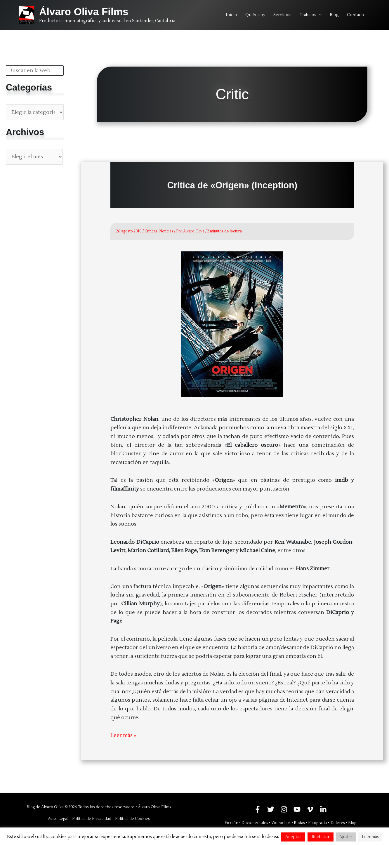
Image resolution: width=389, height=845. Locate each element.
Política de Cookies (132, 818)
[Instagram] (283, 809)
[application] (319, 15)
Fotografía (317, 822)
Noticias (166, 231)
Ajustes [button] (345, 836)
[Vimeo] (310, 809)
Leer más (370, 836)
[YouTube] (297, 809)
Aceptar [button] (293, 836)
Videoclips (281, 822)
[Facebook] (257, 809)
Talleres (337, 822)
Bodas (299, 822)
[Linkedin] (323, 809)
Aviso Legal (58, 818)
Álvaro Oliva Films (83, 11)
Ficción (231, 822)
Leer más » (123, 735)
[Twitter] (270, 809)
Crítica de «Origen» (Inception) (232, 185)
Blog (352, 822)
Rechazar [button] (320, 836)
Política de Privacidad (91, 818)
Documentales (255, 822)
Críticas (151, 231)
